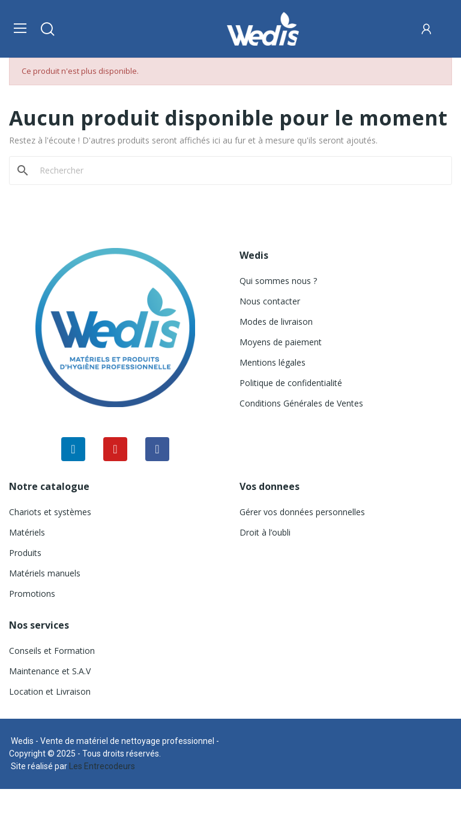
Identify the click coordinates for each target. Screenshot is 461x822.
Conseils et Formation (52, 650)
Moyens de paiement (281, 342)
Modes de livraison (276, 321)
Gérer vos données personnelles (302, 512)
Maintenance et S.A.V (50, 671)
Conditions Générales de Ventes (301, 403)
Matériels (27, 532)
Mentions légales (273, 362)
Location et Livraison (50, 691)
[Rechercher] (237, 170)
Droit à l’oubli (265, 532)
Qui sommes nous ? (278, 280)
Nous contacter (270, 301)
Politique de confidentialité (291, 382)
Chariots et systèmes (50, 512)
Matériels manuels (44, 573)
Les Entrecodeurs (102, 766)
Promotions (32, 593)
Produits (25, 552)
